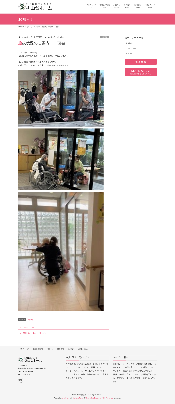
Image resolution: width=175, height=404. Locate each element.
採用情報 (71, 349)
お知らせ (50, 349)
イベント (129, 53)
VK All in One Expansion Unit (94, 398)
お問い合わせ (83, 349)
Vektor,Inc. (109, 398)
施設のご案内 (38, 349)
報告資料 (60, 349)
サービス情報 (131, 48)
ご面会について (28, 327)
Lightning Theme (78, 398)
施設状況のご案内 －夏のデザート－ (36, 333)
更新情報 (105, 37)
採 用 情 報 (141, 62)
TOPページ (24, 349)
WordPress (65, 398)
